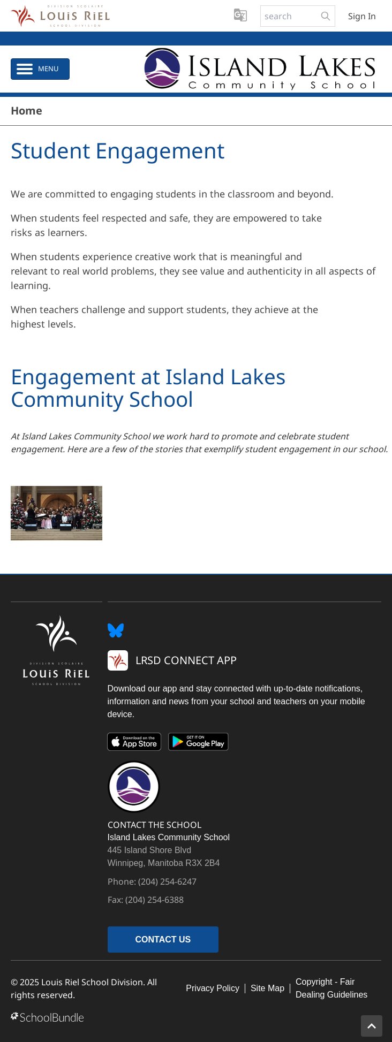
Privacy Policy (212, 988)
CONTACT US (163, 939)
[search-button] (325, 16)
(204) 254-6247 (167, 881)
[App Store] (134, 744)
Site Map (267, 988)
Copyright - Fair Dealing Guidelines (331, 988)
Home (26, 110)
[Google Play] (198, 744)
